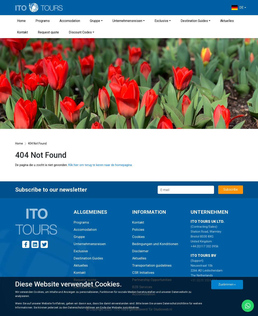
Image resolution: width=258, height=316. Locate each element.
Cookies (138, 237)
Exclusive (161, 21)
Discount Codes (80, 32)
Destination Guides (194, 21)
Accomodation (70, 21)
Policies (138, 229)
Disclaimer (140, 251)
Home (21, 21)
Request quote (48, 32)
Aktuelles (227, 21)
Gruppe (95, 21)
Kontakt (22, 32)
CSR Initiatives (143, 273)
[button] (239, 7)
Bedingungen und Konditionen (155, 244)
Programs (43, 21)
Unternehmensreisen (127, 21)
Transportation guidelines (152, 265)
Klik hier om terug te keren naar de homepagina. (100, 165)
